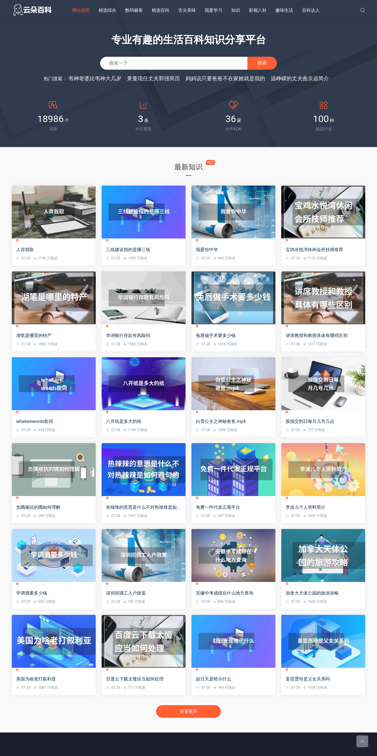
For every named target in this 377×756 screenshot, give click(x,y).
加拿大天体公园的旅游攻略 (312, 593)
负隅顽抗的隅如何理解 (38, 507)
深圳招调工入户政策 (126, 593)
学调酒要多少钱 (31, 593)
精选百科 (160, 10)
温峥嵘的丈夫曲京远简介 (300, 78)
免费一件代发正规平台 (218, 507)
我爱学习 (213, 10)
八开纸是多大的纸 (123, 421)
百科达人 (311, 10)
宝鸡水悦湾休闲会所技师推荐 (314, 249)
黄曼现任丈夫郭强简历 (153, 78)
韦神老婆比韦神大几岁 (94, 78)
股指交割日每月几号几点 (310, 421)
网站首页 (81, 10)
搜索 (262, 62)
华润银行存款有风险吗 (128, 335)
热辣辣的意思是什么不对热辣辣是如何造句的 (143, 507)
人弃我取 (25, 249)
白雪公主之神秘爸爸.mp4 (221, 421)
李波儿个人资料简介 (305, 507)
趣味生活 (284, 10)
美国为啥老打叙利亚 (36, 679)
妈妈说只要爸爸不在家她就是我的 (225, 78)
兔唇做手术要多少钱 (216, 335)
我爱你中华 (207, 249)
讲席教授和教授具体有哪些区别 (317, 335)
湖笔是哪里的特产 (34, 335)
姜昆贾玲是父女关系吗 (308, 679)
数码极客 (134, 10)
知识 (235, 10)
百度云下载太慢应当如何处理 (134, 679)
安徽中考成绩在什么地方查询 (224, 593)
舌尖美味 (187, 10)
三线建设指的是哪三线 (128, 249)
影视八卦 (258, 10)
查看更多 (188, 711)
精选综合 (107, 10)
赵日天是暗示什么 (213, 679)
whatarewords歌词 (34, 421)
